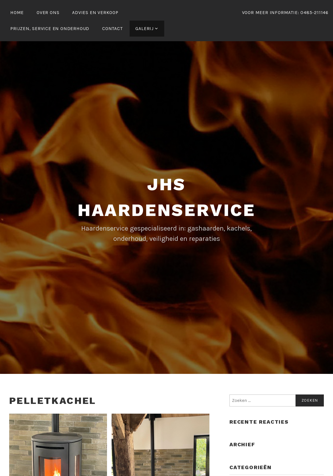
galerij (144, 28)
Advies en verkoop (95, 12)
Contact (112, 28)
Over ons (48, 12)
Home (17, 12)
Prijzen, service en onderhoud (49, 28)
